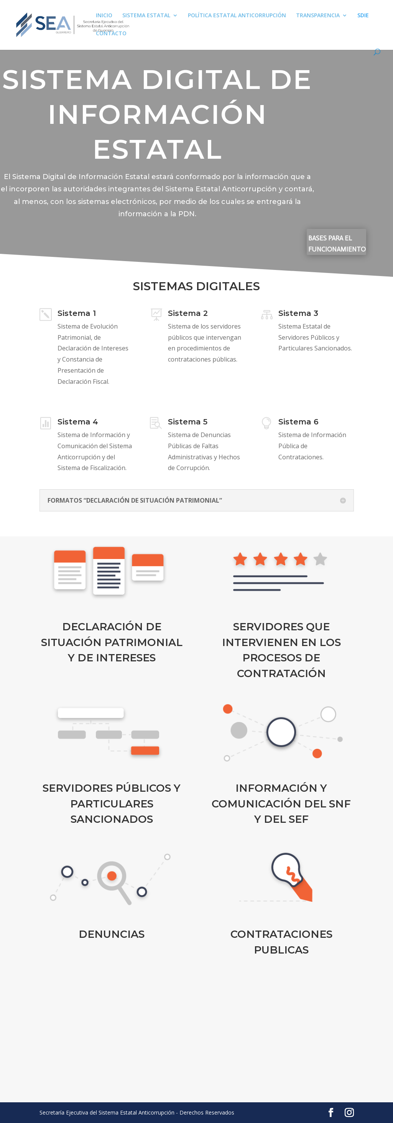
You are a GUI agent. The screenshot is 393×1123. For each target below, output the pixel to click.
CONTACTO (111, 34)
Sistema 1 (76, 320)
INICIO (104, 16)
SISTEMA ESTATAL (146, 16)
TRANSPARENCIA (318, 16)
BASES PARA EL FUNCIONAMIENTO (337, 243)
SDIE (363, 16)
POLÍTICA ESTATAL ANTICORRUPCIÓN (237, 16)
